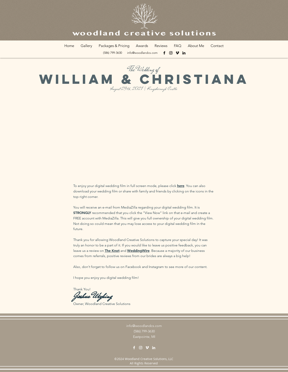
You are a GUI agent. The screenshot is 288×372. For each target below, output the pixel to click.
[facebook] (164, 53)
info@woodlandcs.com (142, 53)
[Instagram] (171, 53)
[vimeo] (177, 53)
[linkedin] (184, 53)
